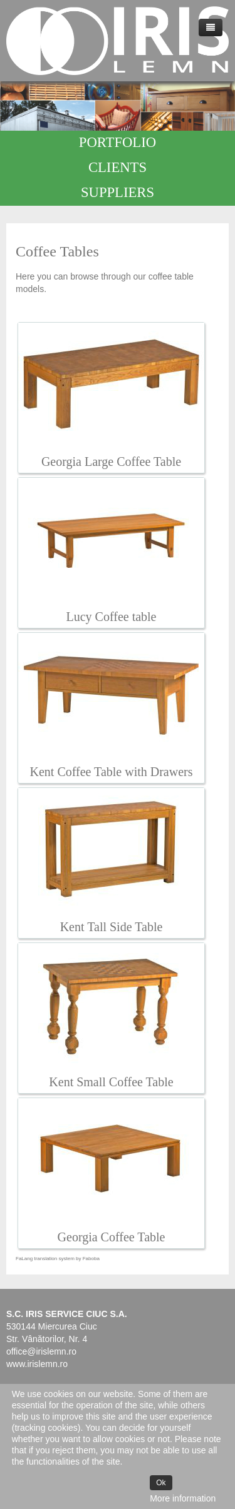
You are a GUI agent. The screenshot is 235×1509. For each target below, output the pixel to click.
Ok (160, 1482)
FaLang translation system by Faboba (58, 1258)
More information (183, 1498)
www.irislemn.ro (37, 1364)
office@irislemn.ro (41, 1351)
